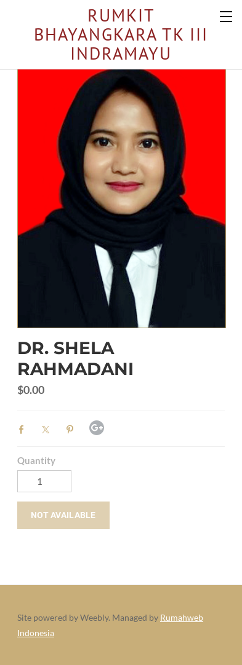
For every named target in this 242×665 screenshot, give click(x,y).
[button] (63, 515)
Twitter (48, 429)
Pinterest (72, 429)
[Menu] (226, 15)
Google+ (96, 427)
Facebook (24, 429)
